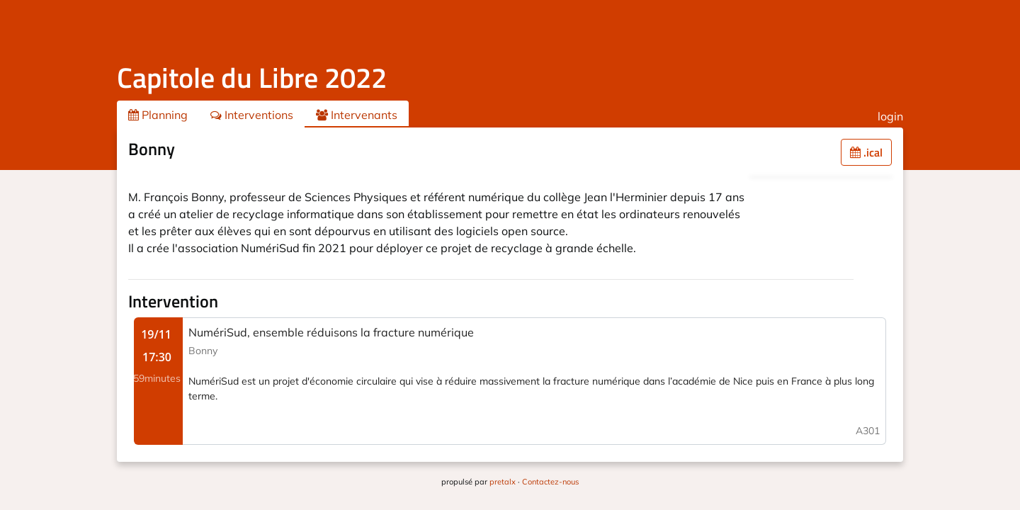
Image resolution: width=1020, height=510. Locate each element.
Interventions (251, 115)
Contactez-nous (550, 482)
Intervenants (356, 115)
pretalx (502, 482)
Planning (158, 115)
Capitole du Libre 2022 (252, 77)
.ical (866, 152)
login (890, 116)
